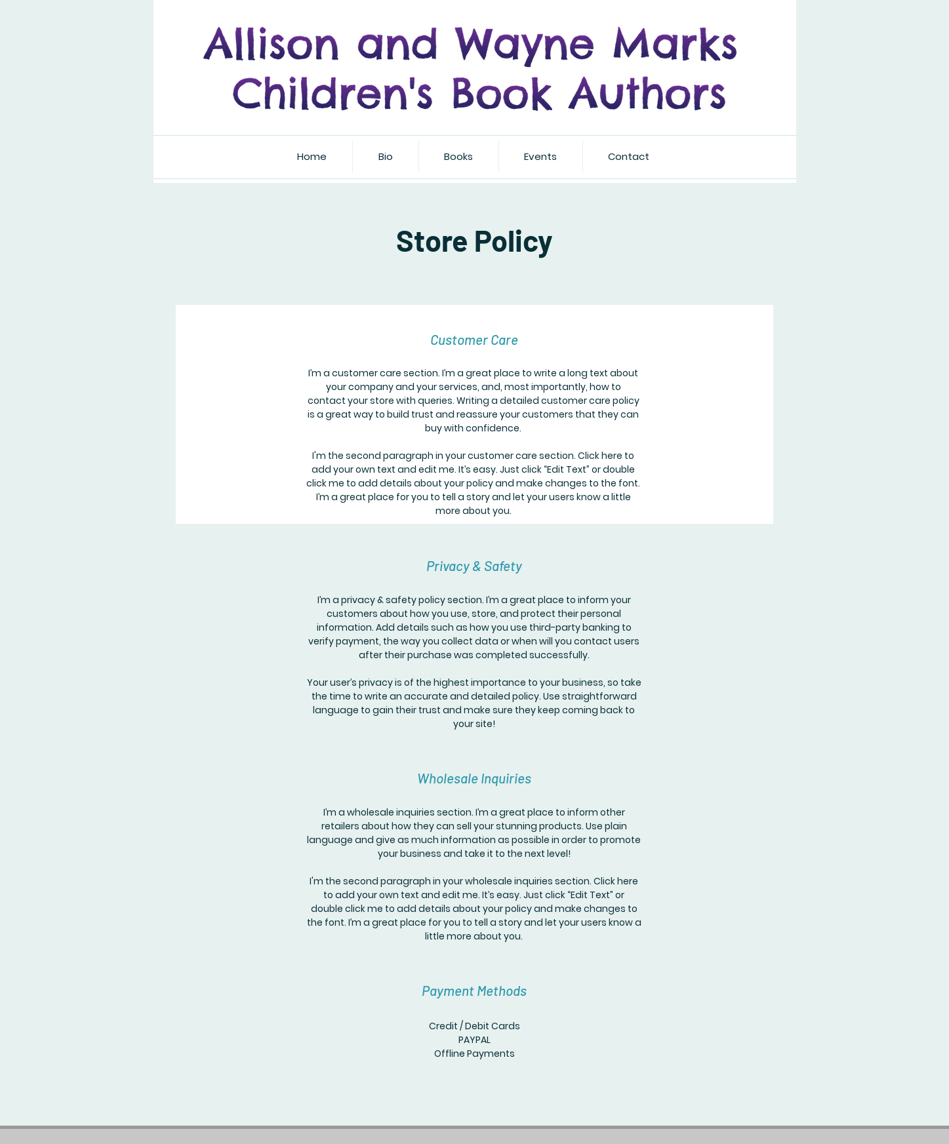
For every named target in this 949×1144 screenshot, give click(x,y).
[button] (458, 156)
